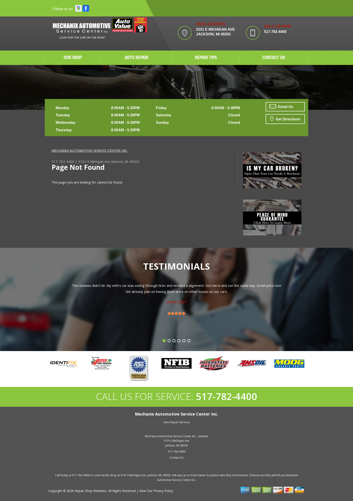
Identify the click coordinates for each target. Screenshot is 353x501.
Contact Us (176, 458)
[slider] (176, 313)
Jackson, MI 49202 (125, 161)
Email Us (281, 106)
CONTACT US (273, 58)
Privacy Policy (163, 491)
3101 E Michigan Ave (94, 161)
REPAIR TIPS (206, 58)
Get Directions (285, 118)
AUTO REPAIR (136, 58)
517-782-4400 (275, 32)
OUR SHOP (73, 58)
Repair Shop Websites (90, 491)
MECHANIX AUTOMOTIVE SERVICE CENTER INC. (90, 150)
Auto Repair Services (176, 422)
